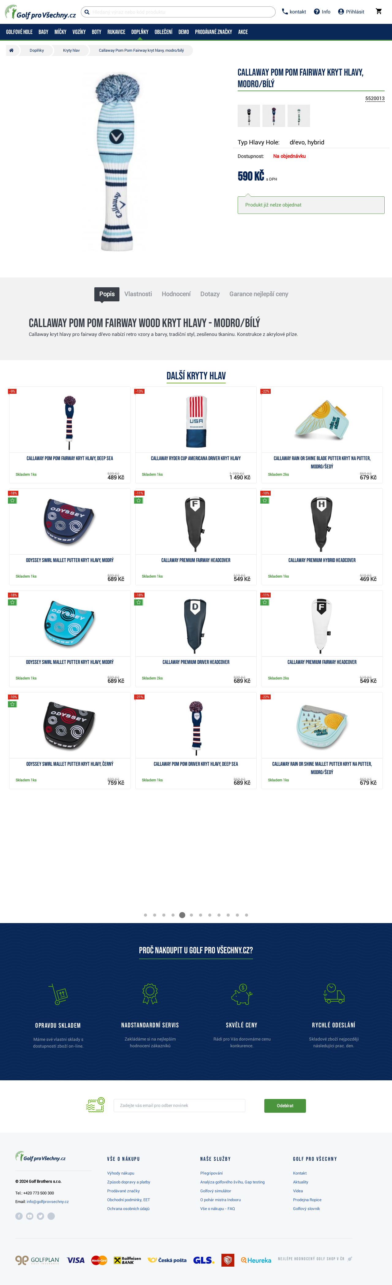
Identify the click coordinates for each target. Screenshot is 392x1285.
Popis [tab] (107, 294)
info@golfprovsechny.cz (48, 1201)
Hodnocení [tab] (176, 294)
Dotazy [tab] (210, 294)
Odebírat (285, 1105)
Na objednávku (289, 156)
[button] (145, 915)
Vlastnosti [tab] (138, 294)
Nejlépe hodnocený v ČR (311, 1259)
